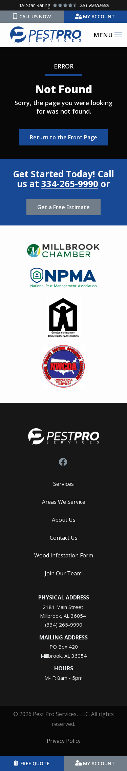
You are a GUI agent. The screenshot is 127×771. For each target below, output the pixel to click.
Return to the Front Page (63, 137)
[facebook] (63, 461)
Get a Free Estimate (63, 207)
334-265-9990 (69, 184)
